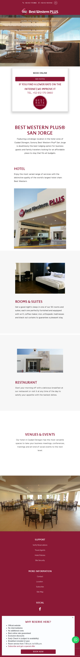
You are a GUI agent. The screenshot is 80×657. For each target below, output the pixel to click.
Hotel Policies (40, 555)
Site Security (40, 560)
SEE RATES (40, 79)
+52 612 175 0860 (43, 93)
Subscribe (40, 587)
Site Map (40, 592)
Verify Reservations (40, 545)
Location (40, 582)
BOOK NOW (38, 652)
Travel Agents (40, 550)
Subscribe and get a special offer (21, 646)
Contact (40, 576)
